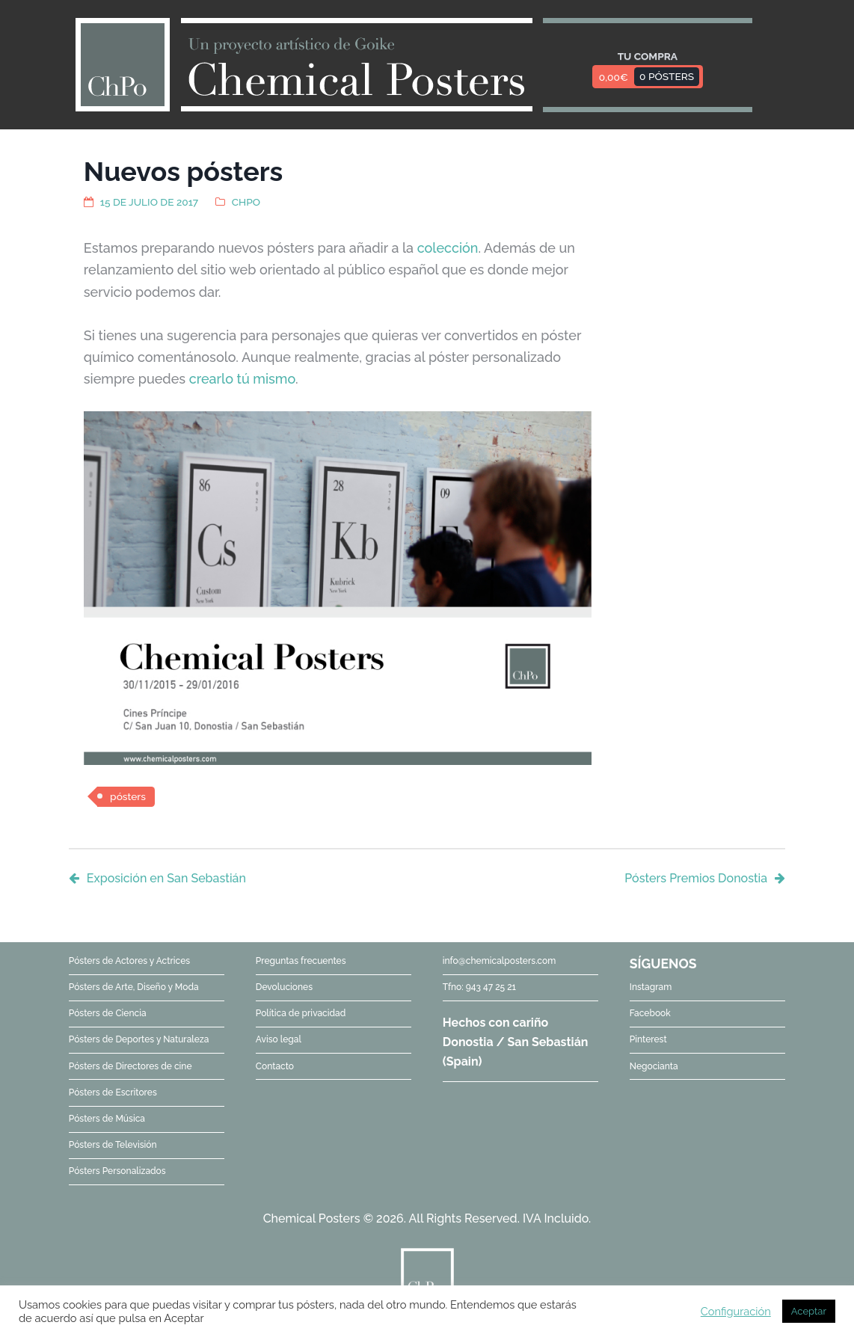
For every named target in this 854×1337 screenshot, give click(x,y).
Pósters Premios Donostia (695, 878)
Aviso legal (278, 1039)
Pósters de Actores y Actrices (129, 961)
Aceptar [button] (808, 1311)
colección (448, 248)
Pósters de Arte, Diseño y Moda (134, 987)
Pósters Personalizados (117, 1171)
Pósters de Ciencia (108, 1013)
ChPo (246, 202)
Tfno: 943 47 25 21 (479, 987)
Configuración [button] (736, 1311)
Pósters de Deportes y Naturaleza (139, 1039)
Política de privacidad (300, 1013)
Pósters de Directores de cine (130, 1066)
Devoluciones (284, 987)
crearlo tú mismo (242, 379)
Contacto (275, 1066)
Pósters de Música (107, 1118)
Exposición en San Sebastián (166, 878)
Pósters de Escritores (113, 1092)
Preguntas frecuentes (301, 961)
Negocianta (654, 1066)
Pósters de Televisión (113, 1145)
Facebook (650, 1013)
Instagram (651, 987)
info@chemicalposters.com (499, 961)
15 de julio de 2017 (149, 202)
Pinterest (648, 1039)
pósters (128, 796)
